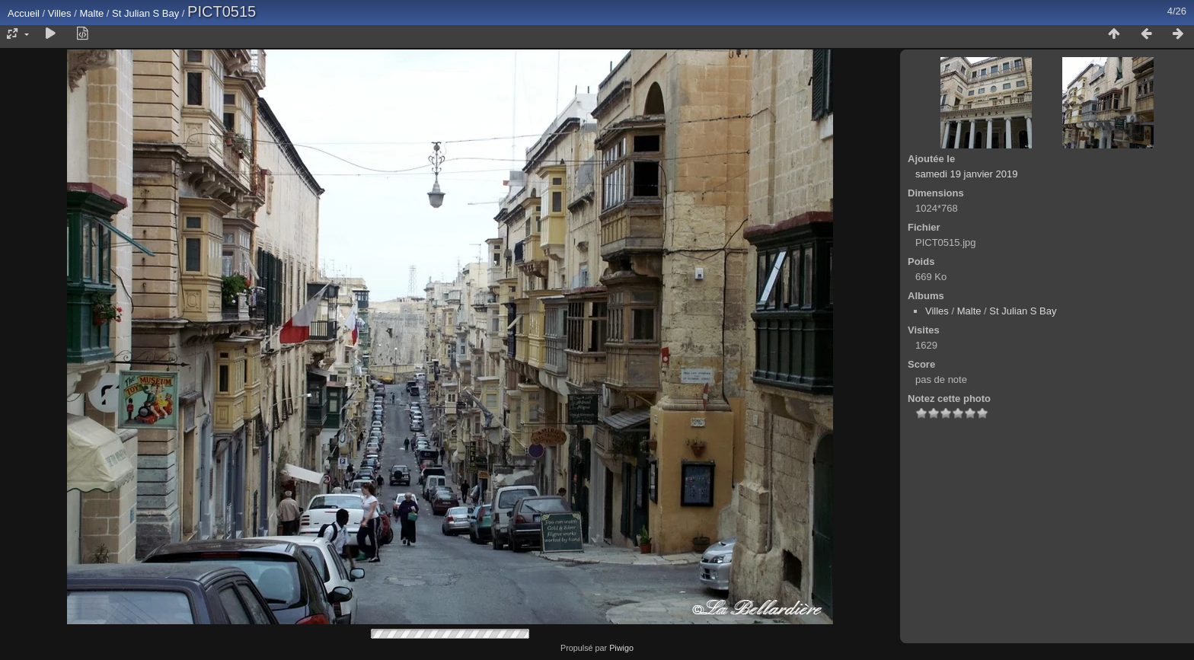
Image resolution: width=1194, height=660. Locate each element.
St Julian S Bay (145, 13)
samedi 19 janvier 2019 (966, 174)
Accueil (24, 13)
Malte (91, 13)
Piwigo (621, 647)
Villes (60, 13)
